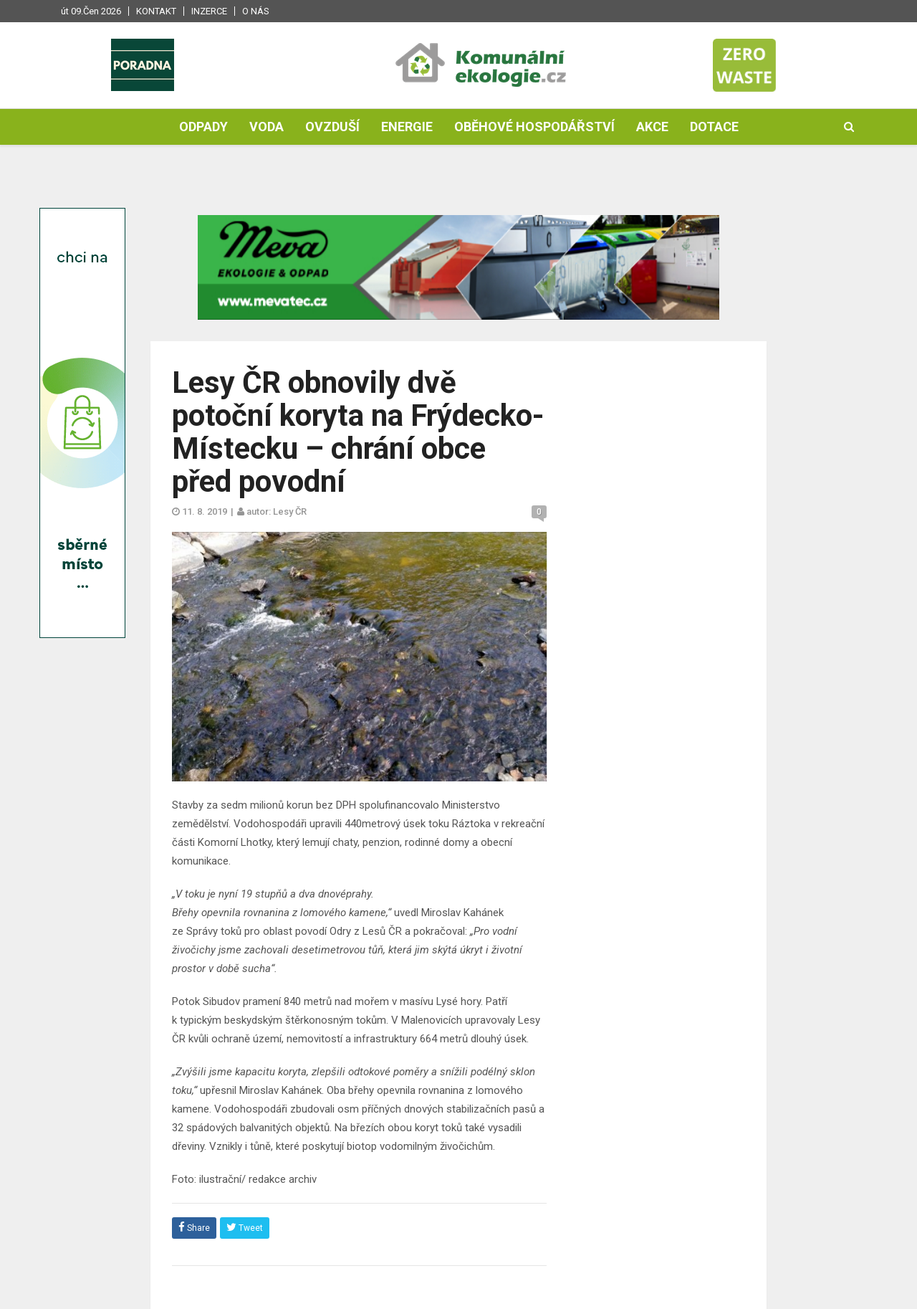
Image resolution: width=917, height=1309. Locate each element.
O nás (255, 11)
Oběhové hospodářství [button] (534, 126)
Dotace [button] (714, 126)
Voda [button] (266, 126)
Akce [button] (652, 126)
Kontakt (156, 11)
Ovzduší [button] (332, 126)
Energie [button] (407, 126)
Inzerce (209, 11)
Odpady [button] (203, 126)
